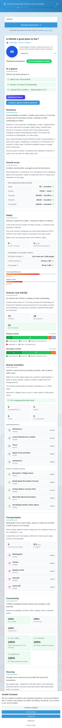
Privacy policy (48, 30)
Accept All (31, 716)
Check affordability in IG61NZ (39, 73)
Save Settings (31, 712)
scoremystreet (17, 6)
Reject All (31, 720)
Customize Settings (31, 708)
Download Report (15, 109)
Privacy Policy (30, 725)
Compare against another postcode (22, 114)
